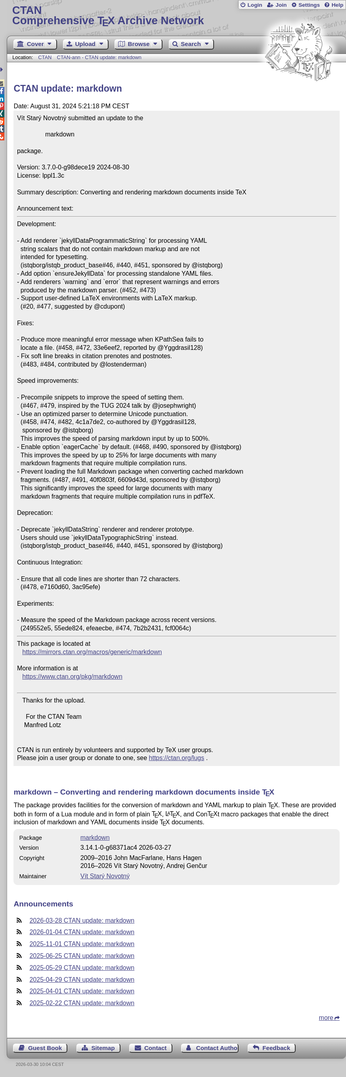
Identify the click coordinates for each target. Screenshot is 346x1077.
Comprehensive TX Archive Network (176, 15)
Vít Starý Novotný (105, 876)
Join (281, 5)
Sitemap (103, 1047)
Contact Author (217, 1047)
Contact (155, 1047)
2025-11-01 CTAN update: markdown (81, 944)
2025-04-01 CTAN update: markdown (81, 991)
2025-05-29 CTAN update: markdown (81, 967)
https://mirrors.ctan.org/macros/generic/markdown (92, 652)
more (326, 1017)
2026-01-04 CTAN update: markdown (81, 932)
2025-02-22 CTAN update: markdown (81, 1003)
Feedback (276, 1047)
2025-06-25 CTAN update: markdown (81, 955)
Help (338, 5)
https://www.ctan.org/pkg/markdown (72, 676)
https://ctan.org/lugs (177, 757)
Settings (309, 5)
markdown (95, 837)
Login (254, 5)
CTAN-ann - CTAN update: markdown (99, 57)
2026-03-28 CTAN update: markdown (81, 920)
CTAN (45, 57)
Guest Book (45, 1047)
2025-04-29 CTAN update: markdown (81, 979)
